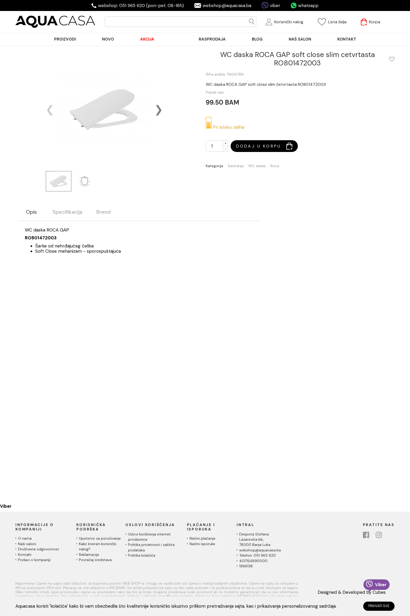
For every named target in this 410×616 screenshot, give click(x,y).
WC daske (257, 166)
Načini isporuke (202, 543)
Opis (31, 212)
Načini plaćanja (202, 538)
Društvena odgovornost (38, 549)
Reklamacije (89, 554)
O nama (25, 538)
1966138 (246, 566)
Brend (103, 212)
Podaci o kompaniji (34, 559)
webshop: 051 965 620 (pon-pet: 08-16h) (141, 5)
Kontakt (25, 554)
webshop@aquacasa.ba (227, 5)
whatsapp (308, 5)
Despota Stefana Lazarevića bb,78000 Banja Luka (254, 539)
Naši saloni (27, 543)
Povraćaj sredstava (95, 559)
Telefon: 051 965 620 (257, 555)
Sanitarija (236, 166)
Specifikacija (67, 212)
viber (275, 5)
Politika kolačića (141, 555)
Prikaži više (215, 92)
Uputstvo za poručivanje (100, 538)
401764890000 (253, 560)
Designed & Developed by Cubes (352, 592)
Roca (274, 166)
